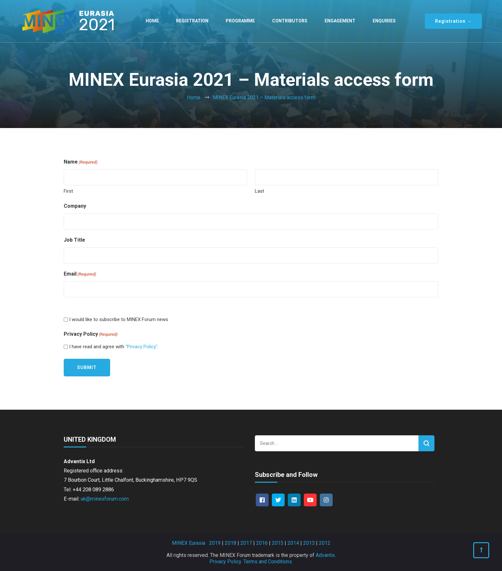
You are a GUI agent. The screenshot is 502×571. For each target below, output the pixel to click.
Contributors (289, 20)
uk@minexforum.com (105, 499)
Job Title (74, 240)
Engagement (340, 20)
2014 (293, 543)
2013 (309, 543)
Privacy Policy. (225, 562)
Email (80, 274)
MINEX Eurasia (188, 543)
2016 (262, 543)
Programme (240, 20)
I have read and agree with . (113, 347)
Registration (192, 20)
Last (259, 191)
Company (75, 206)
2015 (277, 543)
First (68, 191)
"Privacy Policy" (141, 347)
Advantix (325, 555)
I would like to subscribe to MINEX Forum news (118, 319)
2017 (246, 543)
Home (152, 20)
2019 (215, 543)
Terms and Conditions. (268, 562)
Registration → (453, 21)
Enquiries (384, 20)
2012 (324, 543)
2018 (230, 543)
